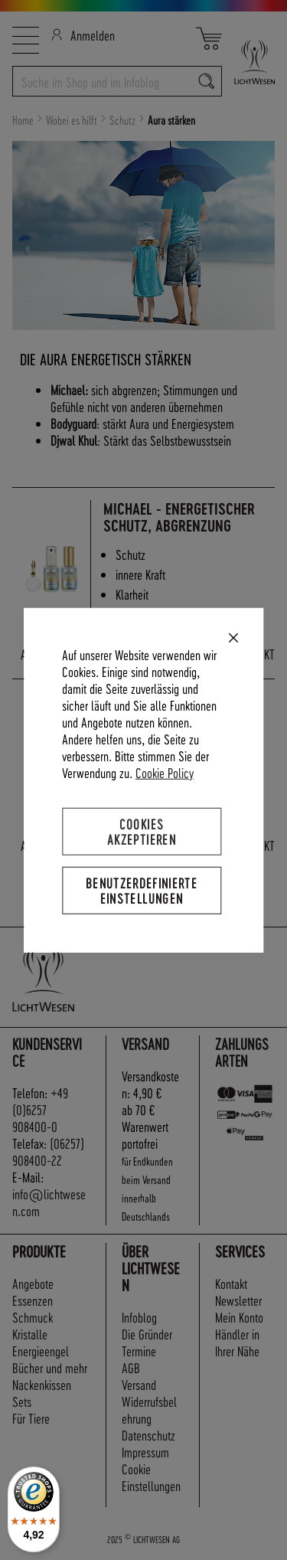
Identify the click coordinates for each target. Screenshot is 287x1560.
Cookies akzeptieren (141, 830)
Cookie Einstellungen (151, 1476)
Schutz (123, 120)
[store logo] (248, 61)
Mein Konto (239, 1317)
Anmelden (83, 35)
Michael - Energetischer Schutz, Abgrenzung (179, 517)
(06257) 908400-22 (48, 1151)
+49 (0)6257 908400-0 (40, 1109)
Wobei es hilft (72, 120)
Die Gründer (147, 1334)
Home (24, 120)
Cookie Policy (164, 772)
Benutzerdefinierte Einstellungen (141, 890)
